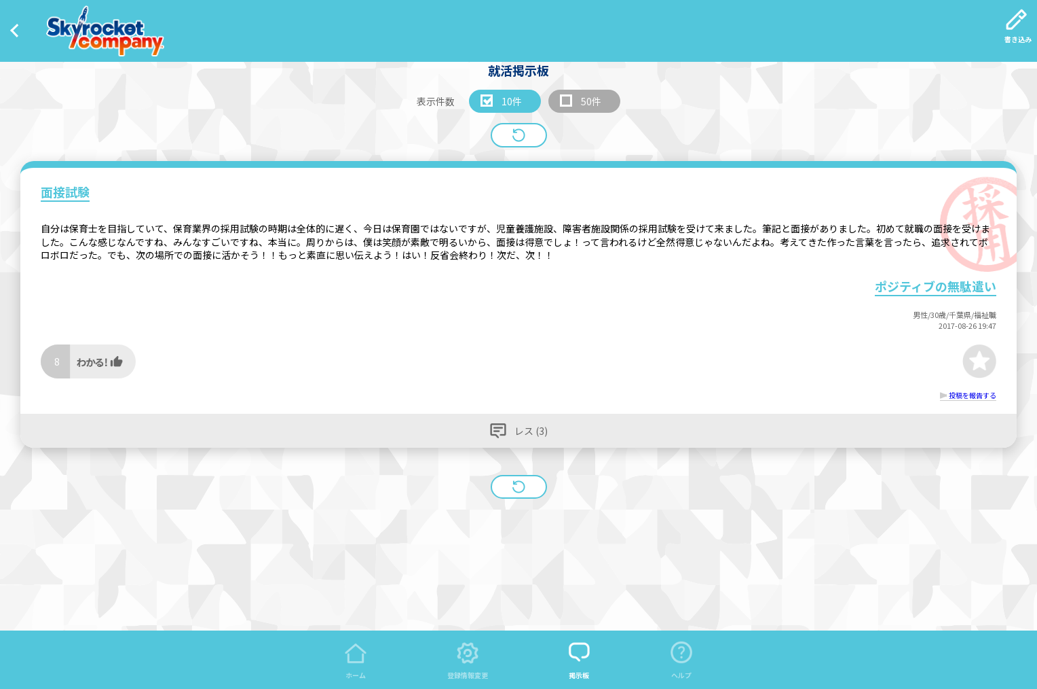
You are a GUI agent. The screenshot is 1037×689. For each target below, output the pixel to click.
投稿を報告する (972, 395)
